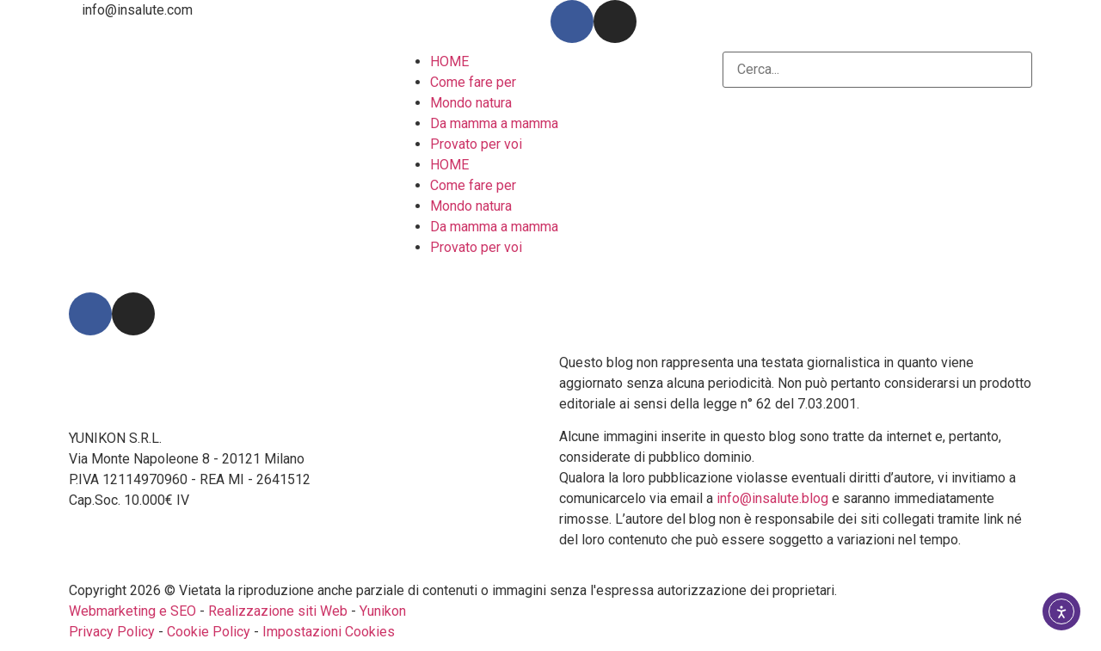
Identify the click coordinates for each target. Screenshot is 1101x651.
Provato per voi (476, 144)
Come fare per (473, 82)
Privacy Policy (112, 631)
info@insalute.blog (772, 498)
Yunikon (383, 611)
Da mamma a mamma (494, 123)
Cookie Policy (208, 631)
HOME (449, 61)
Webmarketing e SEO (132, 611)
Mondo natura (471, 103)
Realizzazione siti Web (278, 611)
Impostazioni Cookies (328, 631)
